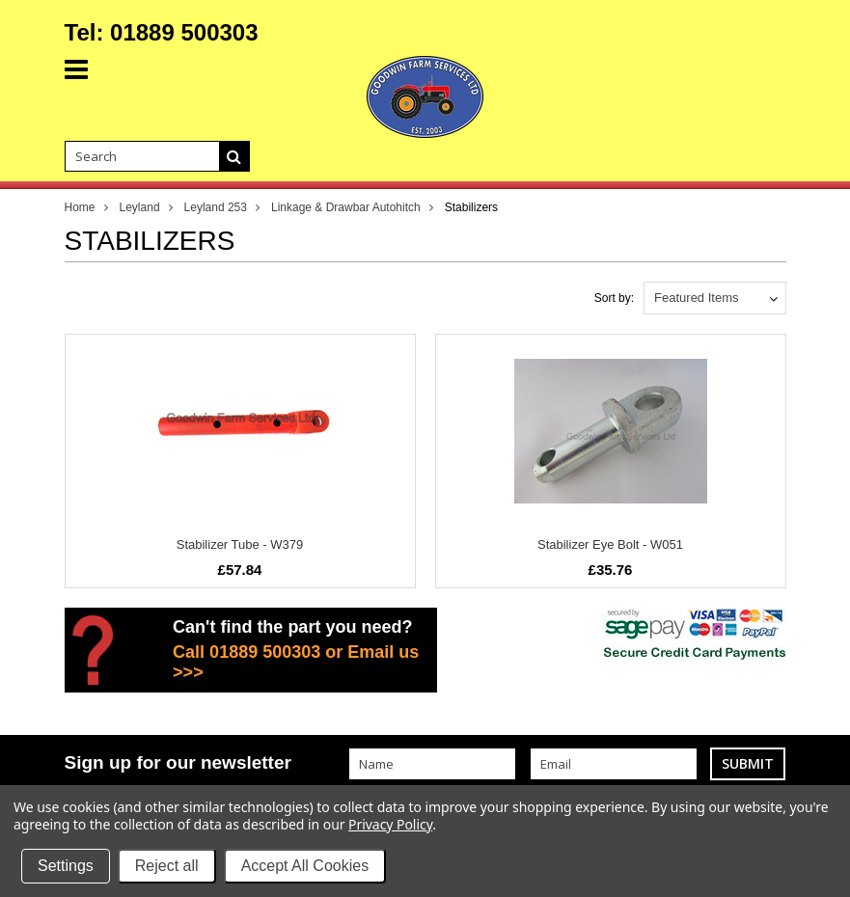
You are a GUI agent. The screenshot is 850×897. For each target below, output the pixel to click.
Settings (66, 865)
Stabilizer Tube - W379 (240, 544)
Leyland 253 (215, 207)
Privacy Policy (390, 824)
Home (80, 207)
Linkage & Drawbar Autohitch (346, 207)
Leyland (140, 207)
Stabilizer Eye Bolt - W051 (610, 544)
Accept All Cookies (305, 865)
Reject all (167, 865)
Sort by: (614, 298)
